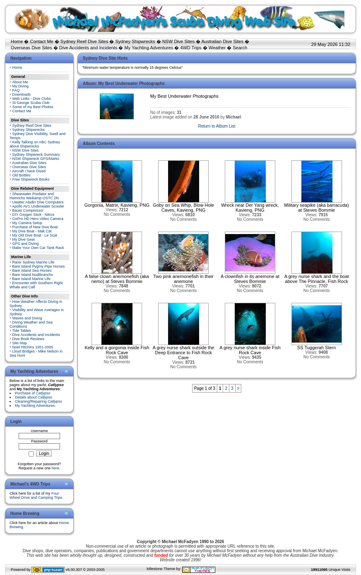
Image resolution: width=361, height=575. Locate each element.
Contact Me (41, 41)
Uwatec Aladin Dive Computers (38, 202)
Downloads (21, 94)
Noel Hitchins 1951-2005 (32, 347)
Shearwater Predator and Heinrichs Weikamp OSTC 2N (34, 196)
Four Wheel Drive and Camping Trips (36, 495)
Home (17, 41)
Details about (33, 397)
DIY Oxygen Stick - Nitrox (33, 215)
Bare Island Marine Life (31, 279)
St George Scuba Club (31, 103)
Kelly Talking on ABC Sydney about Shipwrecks (35, 144)
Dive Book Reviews (28, 339)
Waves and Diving (27, 318)
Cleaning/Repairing (38, 401)
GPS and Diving (25, 244)
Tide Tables (21, 331)
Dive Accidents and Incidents (88, 47)
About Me (20, 82)
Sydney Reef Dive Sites (84, 41)
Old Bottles (21, 175)
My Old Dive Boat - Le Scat (35, 235)
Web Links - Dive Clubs (31, 99)
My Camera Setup (27, 223)
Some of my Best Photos (32, 107)
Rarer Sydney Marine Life (33, 262)
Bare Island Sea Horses (32, 270)
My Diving (20, 86)
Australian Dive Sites (222, 41)
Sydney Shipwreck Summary (36, 154)
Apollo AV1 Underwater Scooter (38, 206)
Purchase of (33, 393)
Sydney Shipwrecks (135, 41)
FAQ (16, 90)
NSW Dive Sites (178, 41)
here (55, 468)
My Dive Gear (23, 239)
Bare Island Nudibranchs (32, 275)
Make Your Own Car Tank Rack (38, 248)
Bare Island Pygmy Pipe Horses (38, 266)
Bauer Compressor (28, 210)
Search (240, 47)
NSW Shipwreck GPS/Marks (36, 159)
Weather (217, 47)
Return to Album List (216, 126)
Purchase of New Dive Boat (35, 227)
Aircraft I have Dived (29, 171)
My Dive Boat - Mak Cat (32, 231)
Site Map (19, 343)
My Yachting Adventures (149, 47)
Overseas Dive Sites (31, 47)
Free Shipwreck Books (31, 179)
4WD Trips (190, 47)
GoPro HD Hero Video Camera (37, 219)
